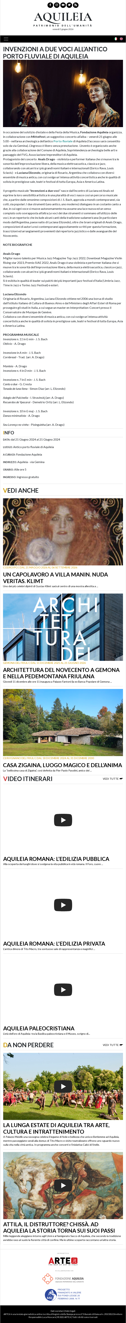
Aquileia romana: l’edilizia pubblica (56, 859)
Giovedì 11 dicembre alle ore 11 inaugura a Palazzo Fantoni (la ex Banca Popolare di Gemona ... (57, 681)
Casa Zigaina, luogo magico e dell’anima (62, 765)
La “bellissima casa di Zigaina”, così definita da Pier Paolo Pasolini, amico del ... (47, 770)
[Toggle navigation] (7, 39)
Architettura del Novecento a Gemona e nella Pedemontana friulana (61, 673)
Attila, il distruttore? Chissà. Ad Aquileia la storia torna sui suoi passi (59, 1227)
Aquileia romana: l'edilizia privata (54, 943)
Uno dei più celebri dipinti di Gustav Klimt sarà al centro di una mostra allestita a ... (50, 586)
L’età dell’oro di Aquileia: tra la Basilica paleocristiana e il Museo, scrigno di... (46, 1033)
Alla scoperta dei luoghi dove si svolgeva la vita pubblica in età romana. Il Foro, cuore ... (53, 864)
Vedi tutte (113, 778)
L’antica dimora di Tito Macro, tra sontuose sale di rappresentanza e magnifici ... (49, 948)
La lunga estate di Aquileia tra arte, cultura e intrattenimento (56, 1128)
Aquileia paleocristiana (38, 1028)
